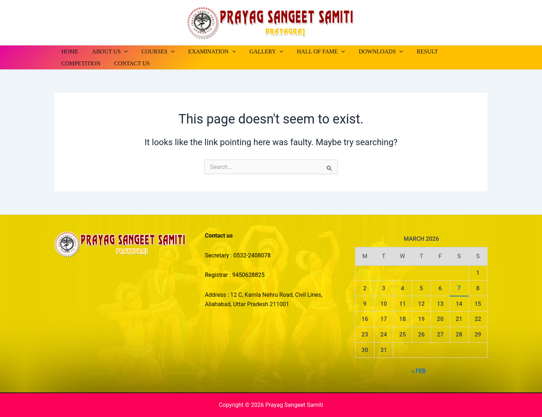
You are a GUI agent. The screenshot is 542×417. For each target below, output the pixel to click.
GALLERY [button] (256, 51)
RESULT (411, 51)
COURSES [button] (152, 51)
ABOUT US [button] (106, 51)
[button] (120, 51)
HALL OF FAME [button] (309, 51)
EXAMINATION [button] (204, 51)
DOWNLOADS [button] (367, 51)
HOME (68, 51)
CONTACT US (78, 63)
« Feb (418, 371)
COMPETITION (452, 51)
